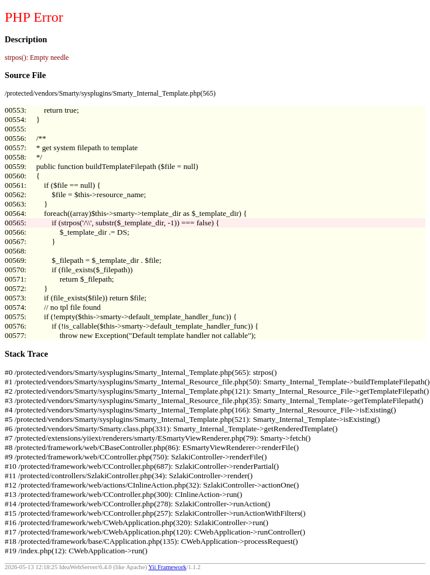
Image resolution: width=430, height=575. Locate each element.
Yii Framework (167, 567)
